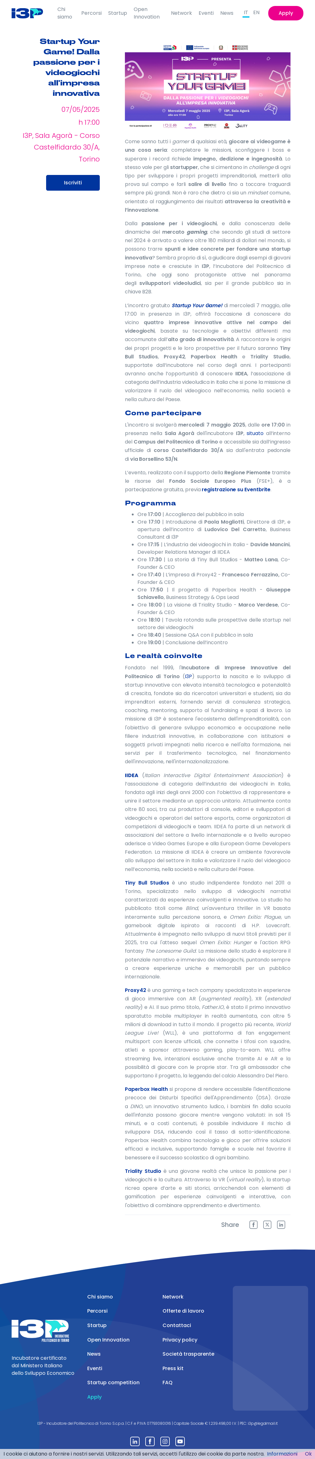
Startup (117, 13)
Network (181, 13)
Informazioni (282, 1453)
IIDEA (131, 775)
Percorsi (91, 13)
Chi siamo (64, 13)
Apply (286, 13)
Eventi (206, 13)
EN (256, 12)
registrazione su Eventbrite (236, 489)
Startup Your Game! (197, 305)
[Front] (32, 13)
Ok (308, 1453)
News (226, 13)
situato (255, 433)
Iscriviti (73, 182)
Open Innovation (147, 13)
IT (246, 12)
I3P (188, 676)
